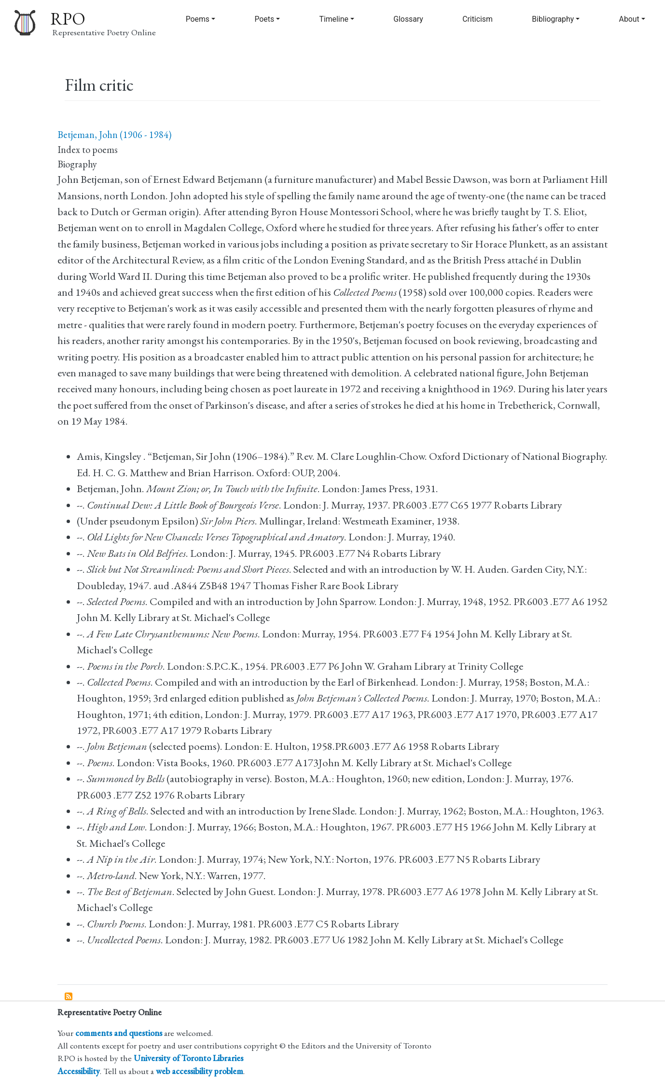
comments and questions (118, 1032)
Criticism (477, 19)
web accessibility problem (199, 1070)
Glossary (408, 19)
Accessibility (78, 1070)
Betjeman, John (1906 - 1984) (114, 134)
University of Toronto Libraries (188, 1057)
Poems (197, 19)
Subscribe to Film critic (69, 997)
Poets (264, 19)
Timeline (333, 19)
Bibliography (553, 19)
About (629, 19)
